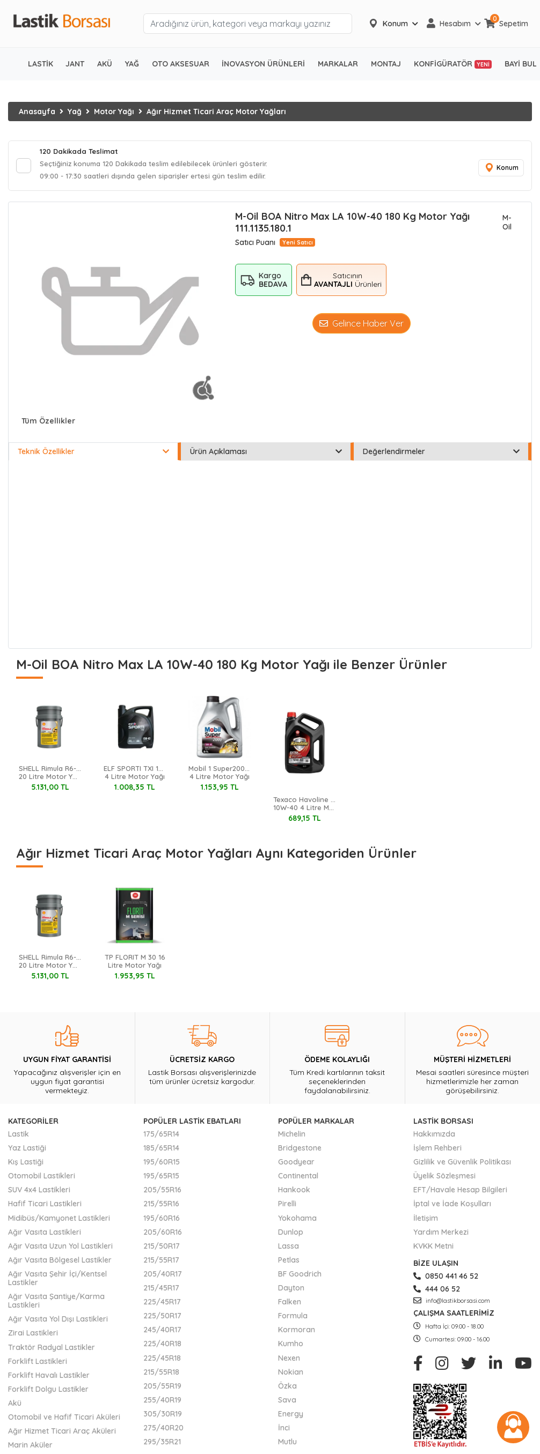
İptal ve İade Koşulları (452, 1207)
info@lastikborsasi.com (451, 1304)
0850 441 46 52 (445, 1279)
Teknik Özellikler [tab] (93, 455)
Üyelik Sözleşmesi (444, 1179)
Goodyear (296, 1165)
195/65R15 (161, 1179)
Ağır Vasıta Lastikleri (44, 1235)
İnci (284, 1431)
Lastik (18, 1137)
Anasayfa (37, 111)
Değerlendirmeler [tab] (441, 455)
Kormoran (296, 1333)
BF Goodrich (300, 1277)
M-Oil (507, 226)
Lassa (288, 1249)
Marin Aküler (30, 1448)
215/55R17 (161, 1263)
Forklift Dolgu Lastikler (48, 1392)
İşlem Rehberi (437, 1151)
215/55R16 (161, 1207)
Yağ (75, 111)
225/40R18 (162, 1347)
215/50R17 (161, 1249)
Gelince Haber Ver (361, 326)
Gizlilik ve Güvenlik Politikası (462, 1165)
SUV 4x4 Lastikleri (39, 1193)
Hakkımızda (434, 1137)
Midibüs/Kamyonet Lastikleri (59, 1221)
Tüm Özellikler (48, 424)
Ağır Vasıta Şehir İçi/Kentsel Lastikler (57, 1281)
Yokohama (297, 1221)
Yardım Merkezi (441, 1235)
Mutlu (287, 1445)
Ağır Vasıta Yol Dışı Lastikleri (58, 1322)
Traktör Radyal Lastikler (51, 1350)
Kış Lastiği (25, 1165)
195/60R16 (161, 1221)
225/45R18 (162, 1361)
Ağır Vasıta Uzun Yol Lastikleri (60, 1249)
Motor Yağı (114, 111)
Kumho (290, 1347)
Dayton (291, 1291)
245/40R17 (162, 1333)
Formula (293, 1319)
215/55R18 (161, 1375)
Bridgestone (300, 1151)
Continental (298, 1179)
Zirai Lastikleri (33, 1336)
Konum (500, 170)
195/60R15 (161, 1165)
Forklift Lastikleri (37, 1364)
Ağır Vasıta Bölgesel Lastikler (60, 1263)
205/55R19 (162, 1389)
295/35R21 (162, 1445)
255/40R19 (162, 1403)
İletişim (425, 1221)
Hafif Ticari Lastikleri (45, 1207)
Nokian (290, 1375)
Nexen (289, 1361)
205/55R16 (162, 1193)
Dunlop (290, 1235)
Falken (289, 1305)
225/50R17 (162, 1319)
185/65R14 (161, 1151)
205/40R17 (162, 1277)
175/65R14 (161, 1137)
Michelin (291, 1137)
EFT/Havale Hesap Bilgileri (460, 1193)
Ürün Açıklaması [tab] (265, 455)
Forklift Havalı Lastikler (49, 1378)
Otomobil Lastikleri (41, 1179)
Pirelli (287, 1207)
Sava (287, 1403)
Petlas (289, 1263)
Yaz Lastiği (27, 1151)
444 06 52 (436, 1292)
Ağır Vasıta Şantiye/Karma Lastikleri (56, 1304)
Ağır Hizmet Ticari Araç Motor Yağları (216, 111)
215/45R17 (161, 1291)
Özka (287, 1389)
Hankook (294, 1193)
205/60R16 (162, 1235)
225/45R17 (162, 1305)
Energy (290, 1417)
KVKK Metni (433, 1249)
